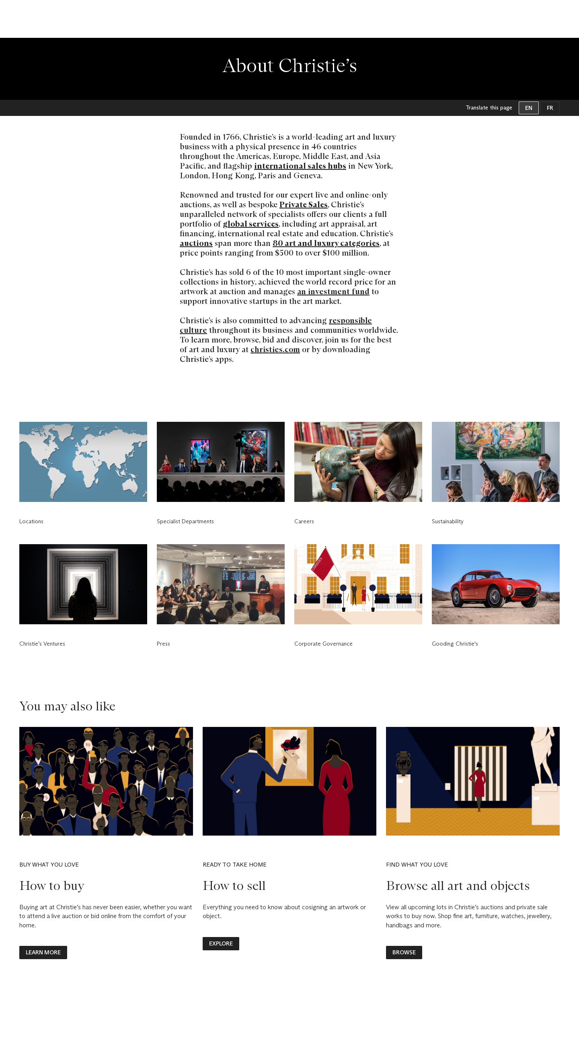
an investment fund (333, 291)
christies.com (275, 349)
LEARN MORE (43, 952)
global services (251, 224)
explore (221, 943)
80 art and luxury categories (326, 243)
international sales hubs (300, 166)
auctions (196, 243)
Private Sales (303, 204)
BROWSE (404, 952)
